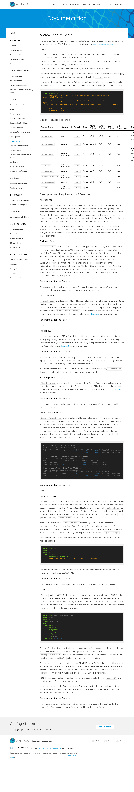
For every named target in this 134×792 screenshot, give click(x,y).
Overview (13, 46)
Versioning (14, 162)
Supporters (118, 4)
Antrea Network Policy (19, 105)
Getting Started (16, 50)
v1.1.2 (13, 33)
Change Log (14, 269)
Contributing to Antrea (19, 260)
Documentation (72, 4)
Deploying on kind (17, 59)
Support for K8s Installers (20, 55)
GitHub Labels (15, 243)
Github (108, 741)
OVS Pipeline (15, 137)
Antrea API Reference (18, 171)
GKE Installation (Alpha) (19, 85)
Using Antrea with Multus (19, 217)
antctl (12, 109)
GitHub (61, 4)
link (90, 259)
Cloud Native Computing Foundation (50, 748)
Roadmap (13, 264)
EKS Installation (16, 76)
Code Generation (16, 229)
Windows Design (16, 188)
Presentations (94, 4)
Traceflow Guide (16, 150)
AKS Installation (16, 81)
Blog (84, 4)
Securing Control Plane (19, 123)
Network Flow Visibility (19, 146)
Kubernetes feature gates (103, 44)
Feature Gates (15, 141)
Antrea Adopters (16, 278)
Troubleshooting (16, 127)
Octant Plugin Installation (19, 200)
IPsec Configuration (17, 119)
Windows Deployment (18, 183)
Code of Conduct (17, 273)
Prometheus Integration (19, 205)
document (95, 314)
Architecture (15, 114)
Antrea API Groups (17, 167)
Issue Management (17, 238)
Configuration (15, 64)
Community (106, 4)
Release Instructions (18, 234)
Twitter (96, 741)
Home (53, 4)
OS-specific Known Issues (20, 132)
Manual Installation (17, 247)
